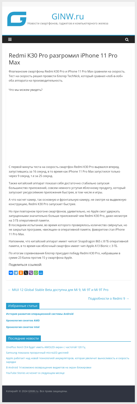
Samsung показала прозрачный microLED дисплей (37, 352)
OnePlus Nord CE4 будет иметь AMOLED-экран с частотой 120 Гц (45, 347)
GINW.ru (68, 16)
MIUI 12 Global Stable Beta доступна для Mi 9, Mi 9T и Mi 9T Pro (58, 290)
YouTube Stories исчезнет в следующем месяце (35, 373)
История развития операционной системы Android (39, 314)
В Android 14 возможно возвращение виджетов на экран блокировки (48, 367)
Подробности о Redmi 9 (108, 298)
